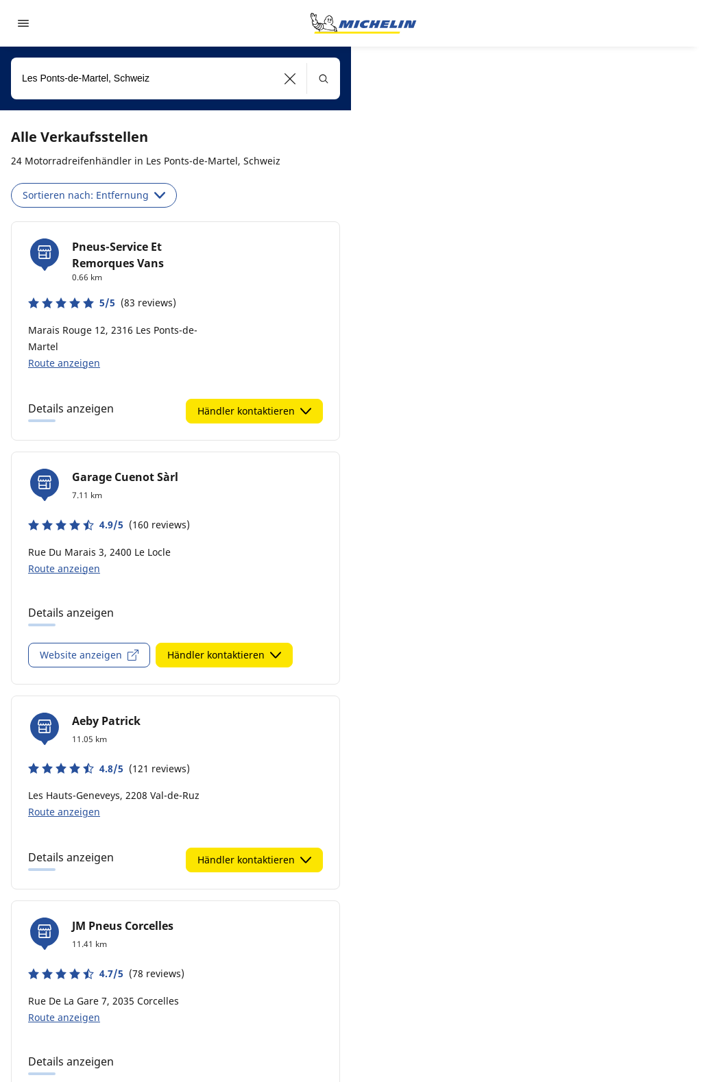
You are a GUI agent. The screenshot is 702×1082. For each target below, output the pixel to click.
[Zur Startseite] (363, 23)
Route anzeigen (64, 362)
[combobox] (175, 78)
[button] (290, 78)
